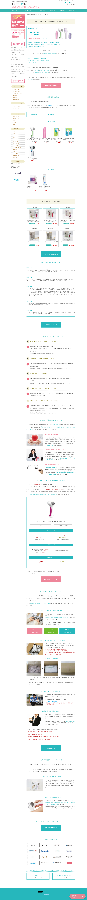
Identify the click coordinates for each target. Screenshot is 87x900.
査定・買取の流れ (41, 10)
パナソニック (15, 145)
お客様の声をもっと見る (51, 324)
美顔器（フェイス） (16, 116)
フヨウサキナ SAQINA (17, 147)
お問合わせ (71, 10)
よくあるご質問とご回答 (17, 93)
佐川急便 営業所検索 (52, 701)
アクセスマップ (16, 110)
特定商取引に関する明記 (17, 108)
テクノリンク (15, 141)
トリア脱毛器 (34, 114)
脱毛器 (14, 120)
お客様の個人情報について (18, 106)
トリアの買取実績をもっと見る (51, 254)
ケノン (14, 135)
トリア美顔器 (51, 114)
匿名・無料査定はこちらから (51, 579)
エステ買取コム (46, 894)
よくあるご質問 (52, 10)
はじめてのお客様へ (27, 10)
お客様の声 (62, 10)
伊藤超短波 (15, 149)
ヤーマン (14, 137)
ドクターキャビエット (17, 153)
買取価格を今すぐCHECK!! (51, 85)
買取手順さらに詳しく (51, 748)
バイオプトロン (16, 143)
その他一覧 (15, 157)
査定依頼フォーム (52, 105)
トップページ (15, 10)
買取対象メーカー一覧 (17, 155)
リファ (14, 131)
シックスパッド (16, 133)
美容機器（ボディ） (16, 118)
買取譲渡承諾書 (16, 99)
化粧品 (14, 124)
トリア (14, 139)
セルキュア (15, 151)
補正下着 (14, 122)
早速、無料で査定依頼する (51, 827)
